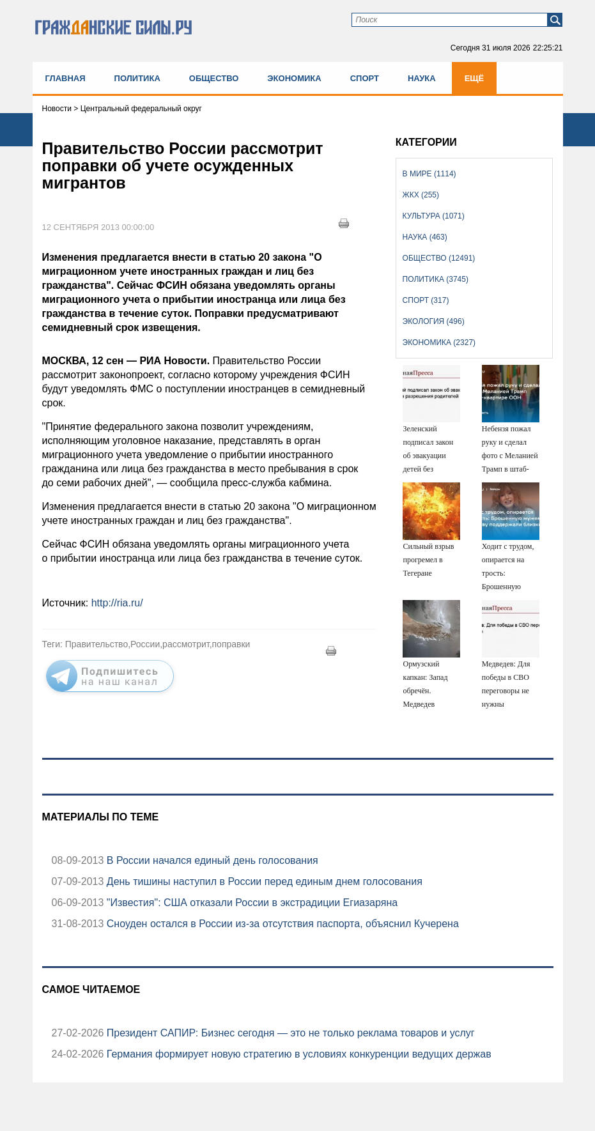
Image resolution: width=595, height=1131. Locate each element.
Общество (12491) (439, 258)
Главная (65, 78)
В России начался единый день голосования (211, 860)
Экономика (294, 78)
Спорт (364, 78)
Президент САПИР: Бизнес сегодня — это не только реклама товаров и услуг (289, 1032)
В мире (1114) (429, 173)
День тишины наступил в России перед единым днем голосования (263, 881)
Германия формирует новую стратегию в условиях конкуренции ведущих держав (297, 1054)
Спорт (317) (426, 300)
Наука (422, 78)
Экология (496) (434, 321)
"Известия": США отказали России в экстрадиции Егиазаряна (251, 902)
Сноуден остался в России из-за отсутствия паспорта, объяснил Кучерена (281, 923)
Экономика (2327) (439, 342)
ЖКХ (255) (421, 194)
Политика (137, 78)
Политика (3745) (435, 279)
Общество (214, 78)
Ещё (474, 78)
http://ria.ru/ (117, 602)
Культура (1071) (434, 216)
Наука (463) (425, 237)
